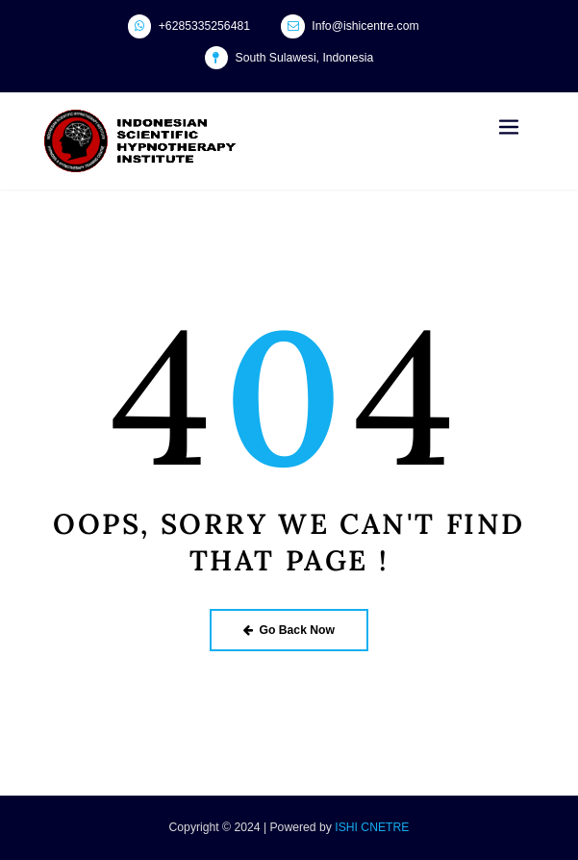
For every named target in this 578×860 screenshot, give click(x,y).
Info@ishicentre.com (365, 26)
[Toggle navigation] (509, 127)
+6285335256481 (204, 26)
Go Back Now (289, 630)
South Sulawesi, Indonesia (305, 57)
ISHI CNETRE (372, 827)
